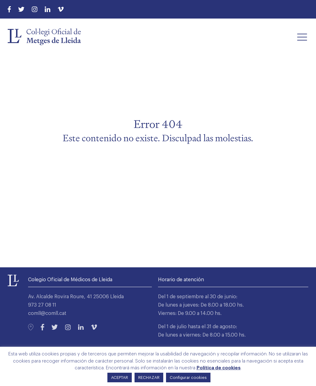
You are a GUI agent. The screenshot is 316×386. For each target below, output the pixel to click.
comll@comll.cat (47, 313)
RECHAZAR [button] (149, 377)
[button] (302, 37)
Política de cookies (219, 368)
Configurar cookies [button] (188, 377)
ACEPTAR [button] (119, 377)
